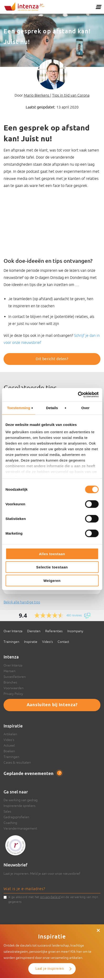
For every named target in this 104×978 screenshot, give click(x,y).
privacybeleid (50, 897)
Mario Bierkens (37, 95)
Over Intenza (13, 631)
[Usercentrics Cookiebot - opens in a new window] (78, 395)
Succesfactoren (15, 676)
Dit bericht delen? (52, 359)
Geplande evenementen (33, 773)
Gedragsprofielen (16, 817)
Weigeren (51, 580)
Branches (10, 682)
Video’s (47, 642)
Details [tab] (52, 408)
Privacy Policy (13, 693)
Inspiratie (30, 642)
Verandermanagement (20, 828)
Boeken (9, 751)
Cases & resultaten (17, 762)
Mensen (9, 671)
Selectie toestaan (52, 567)
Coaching (10, 822)
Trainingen (11, 642)
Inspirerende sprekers (19, 805)
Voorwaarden (14, 688)
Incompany (75, 631)
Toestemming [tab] (18, 408)
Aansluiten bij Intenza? (52, 705)
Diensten (33, 631)
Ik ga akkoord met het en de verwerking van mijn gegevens (53, 899)
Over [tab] (85, 408)
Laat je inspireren (49, 969)
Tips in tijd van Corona (70, 95)
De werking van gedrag (21, 800)
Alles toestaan (52, 554)
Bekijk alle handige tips (22, 602)
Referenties (54, 631)
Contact (63, 642)
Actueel (9, 745)
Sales (7, 811)
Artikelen (10, 734)
